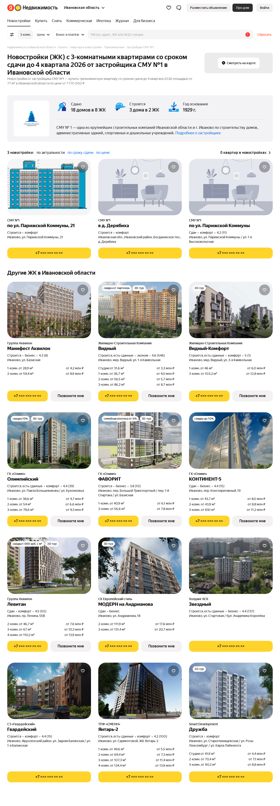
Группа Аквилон (19, 343)
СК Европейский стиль (115, 599)
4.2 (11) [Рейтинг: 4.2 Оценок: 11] (222, 232)
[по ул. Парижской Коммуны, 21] (49, 187)
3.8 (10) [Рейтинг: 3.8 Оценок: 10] (135, 486)
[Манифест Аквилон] (49, 310)
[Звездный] (231, 565)
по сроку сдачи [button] (80, 152)
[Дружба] (231, 691)
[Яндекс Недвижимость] (36, 7)
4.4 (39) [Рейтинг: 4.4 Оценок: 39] (68, 486)
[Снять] (57, 20)
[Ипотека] (103, 20)
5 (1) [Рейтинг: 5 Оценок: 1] (248, 355)
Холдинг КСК (198, 599)
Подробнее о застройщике (198, 133)
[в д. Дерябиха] (140, 187)
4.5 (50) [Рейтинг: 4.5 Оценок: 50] (40, 611)
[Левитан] (49, 565)
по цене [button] (103, 152)
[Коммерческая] (79, 20)
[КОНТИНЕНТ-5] (231, 440)
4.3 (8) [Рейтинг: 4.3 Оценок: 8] (43, 355)
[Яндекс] (10, 7)
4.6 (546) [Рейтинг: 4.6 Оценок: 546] (158, 355)
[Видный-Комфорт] (231, 310)
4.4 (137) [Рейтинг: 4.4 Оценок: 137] (248, 611)
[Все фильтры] (11, 34)
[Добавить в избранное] (82, 167)
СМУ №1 (13, 220)
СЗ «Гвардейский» (21, 724)
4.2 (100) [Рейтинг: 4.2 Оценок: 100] (160, 736)
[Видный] (140, 310)
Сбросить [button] (264, 34)
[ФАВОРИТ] (140, 440)
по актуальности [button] (51, 152)
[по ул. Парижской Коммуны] (231, 187)
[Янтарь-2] (140, 691)
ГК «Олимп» (16, 474)
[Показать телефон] (49, 253)
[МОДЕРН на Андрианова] (140, 565)
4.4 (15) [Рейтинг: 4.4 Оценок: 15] (219, 486)
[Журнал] (122, 20)
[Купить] (41, 20)
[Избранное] (169, 8)
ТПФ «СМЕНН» (109, 724)
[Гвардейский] (49, 691)
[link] (264, 8)
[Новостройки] (20, 20)
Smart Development (203, 724)
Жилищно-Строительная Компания (125, 343)
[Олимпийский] (49, 440)
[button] (179, 8)
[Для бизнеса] (143, 20)
